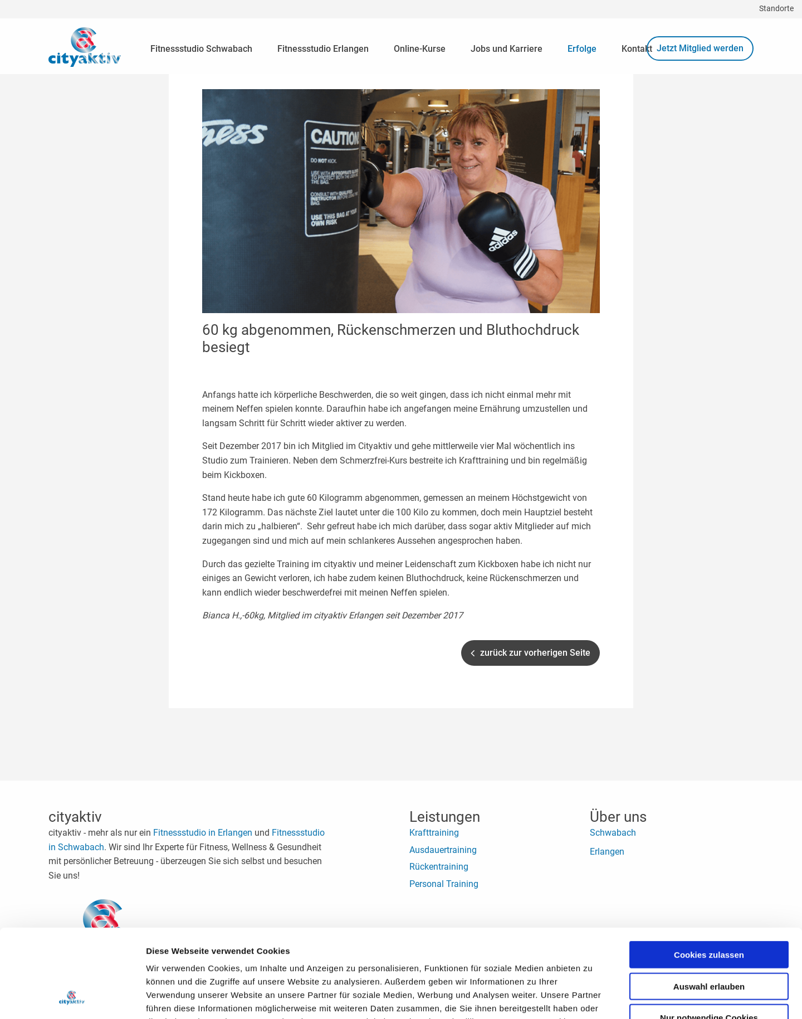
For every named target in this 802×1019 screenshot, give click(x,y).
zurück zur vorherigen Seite (530, 653)
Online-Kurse (420, 48)
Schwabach (613, 832)
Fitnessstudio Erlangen (323, 48)
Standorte (776, 8)
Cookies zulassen (709, 871)
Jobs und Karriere (506, 48)
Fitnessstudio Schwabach (201, 48)
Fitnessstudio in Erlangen (202, 832)
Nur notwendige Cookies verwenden (709, 939)
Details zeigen (592, 997)
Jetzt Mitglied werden (700, 48)
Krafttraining (434, 832)
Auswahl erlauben (709, 903)
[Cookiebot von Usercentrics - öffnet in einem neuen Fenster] (72, 997)
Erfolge (582, 48)
